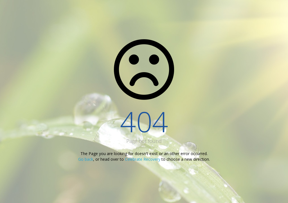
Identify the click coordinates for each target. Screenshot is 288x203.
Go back (85, 159)
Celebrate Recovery (142, 159)
